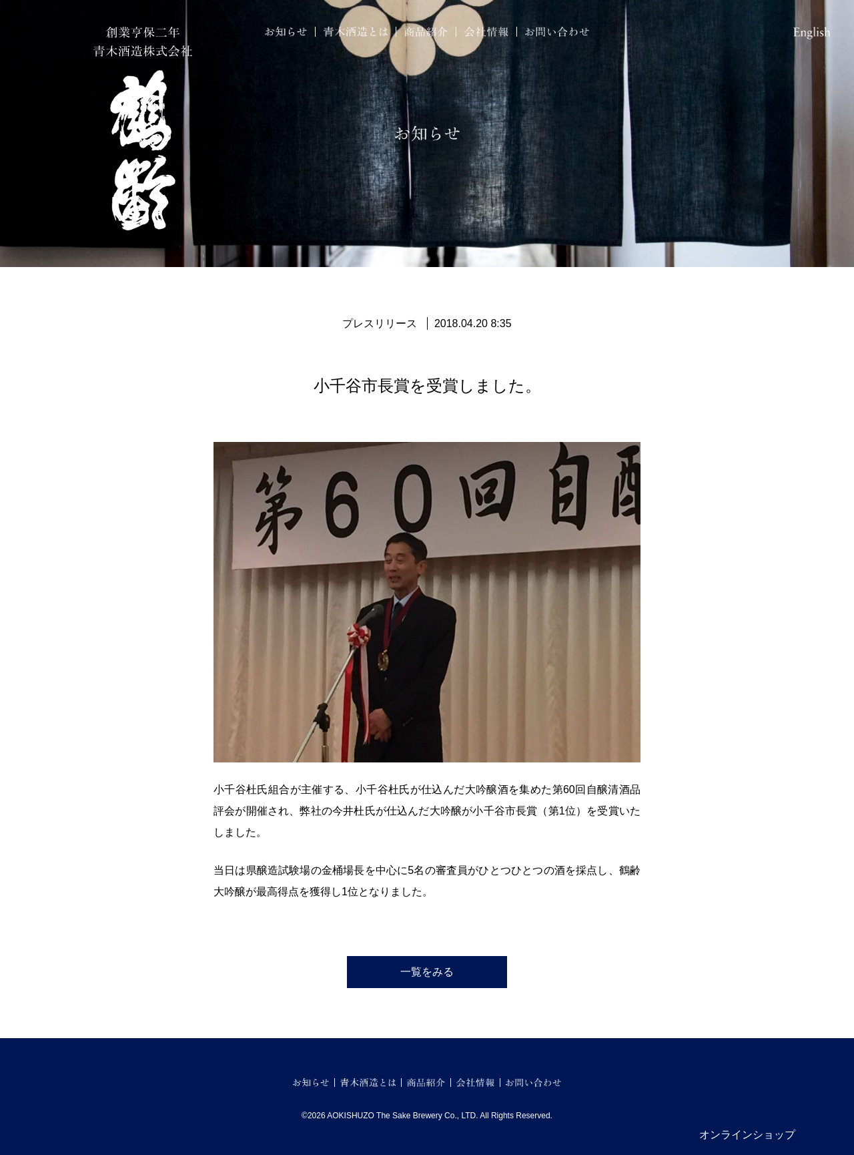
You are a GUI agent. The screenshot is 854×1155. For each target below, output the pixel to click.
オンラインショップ (747, 1134)
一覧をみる (427, 971)
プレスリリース (379, 323)
